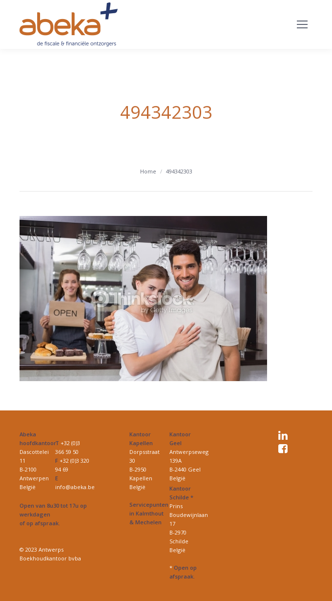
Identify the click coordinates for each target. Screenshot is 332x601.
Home (148, 171)
